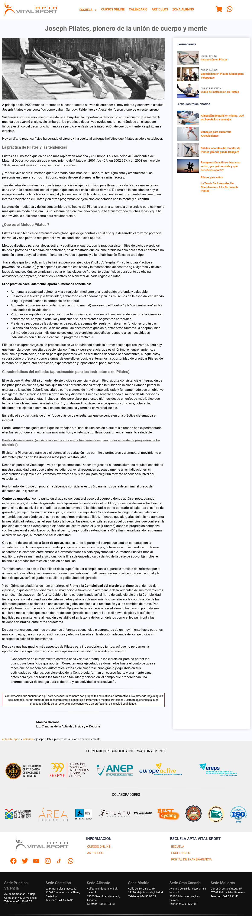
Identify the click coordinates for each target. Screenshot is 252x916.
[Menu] (218, 10)
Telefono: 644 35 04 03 (100, 904)
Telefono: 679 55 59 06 (183, 904)
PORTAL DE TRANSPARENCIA (191, 859)
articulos (28, 739)
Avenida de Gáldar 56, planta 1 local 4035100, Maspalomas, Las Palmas (187, 894)
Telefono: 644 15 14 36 (59, 900)
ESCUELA (177, 847)
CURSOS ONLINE (98, 847)
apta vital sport (11, 739)
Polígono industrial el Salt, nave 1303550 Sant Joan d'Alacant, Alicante (103, 894)
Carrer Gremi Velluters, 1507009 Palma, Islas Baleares (228, 890)
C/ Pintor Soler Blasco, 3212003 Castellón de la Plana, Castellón (63, 892)
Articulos (160, 9)
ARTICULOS (95, 853)
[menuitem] (88, 9)
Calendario (138, 9)
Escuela (88, 10)
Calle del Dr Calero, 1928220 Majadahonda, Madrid (145, 890)
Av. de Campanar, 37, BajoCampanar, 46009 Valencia (20, 895)
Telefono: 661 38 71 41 (224, 896)
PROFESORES (180, 853)
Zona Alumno (183, 9)
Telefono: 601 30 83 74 (18, 901)
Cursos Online (113, 9)
